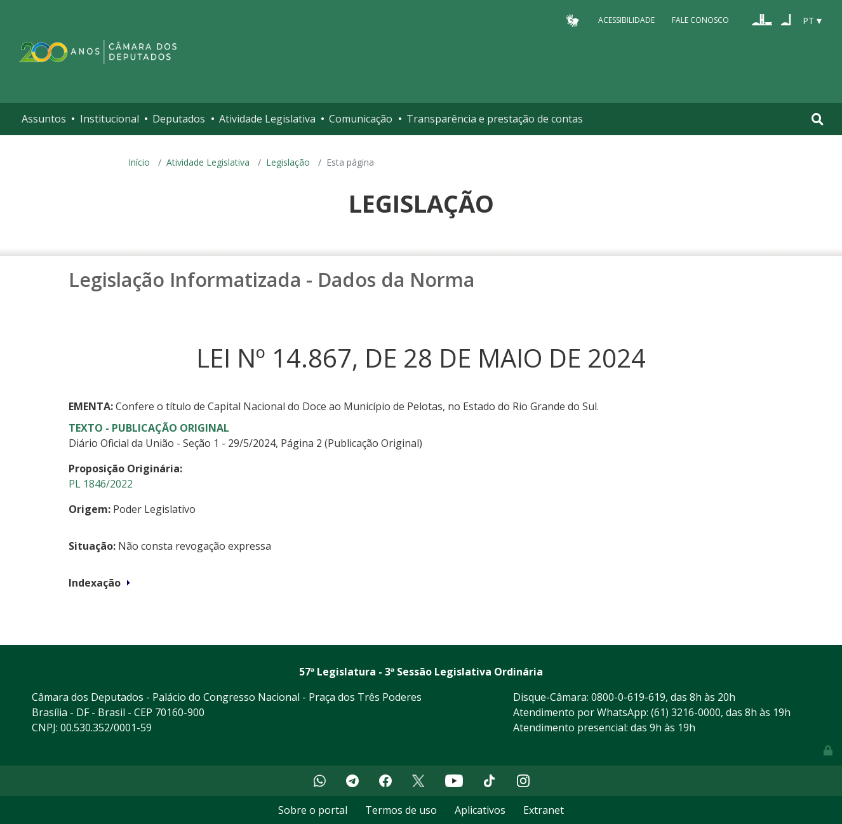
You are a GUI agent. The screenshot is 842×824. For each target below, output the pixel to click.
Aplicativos (480, 810)
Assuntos (44, 119)
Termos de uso (401, 810)
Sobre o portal (312, 810)
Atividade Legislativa (267, 119)
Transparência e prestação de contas (494, 119)
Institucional (109, 119)
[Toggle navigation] (817, 119)
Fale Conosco (700, 20)
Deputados (178, 119)
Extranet (543, 810)
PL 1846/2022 (101, 484)
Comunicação (360, 119)
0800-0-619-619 (628, 697)
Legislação (288, 162)
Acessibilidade (626, 20)
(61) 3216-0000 (686, 712)
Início (139, 162)
